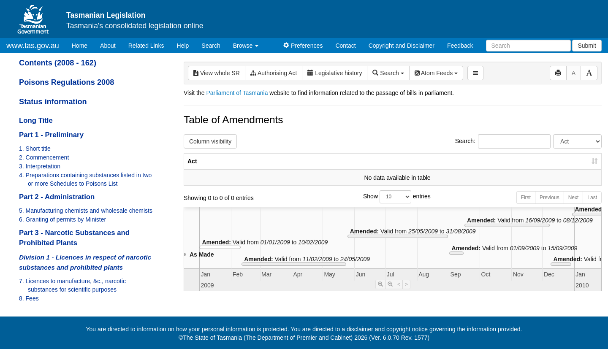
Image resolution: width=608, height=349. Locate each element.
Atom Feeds (436, 73)
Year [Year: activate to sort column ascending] (499, 169)
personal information (228, 329)
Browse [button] (246, 45)
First (526, 206)
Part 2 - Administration (57, 197)
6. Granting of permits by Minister (62, 219)
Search (210, 45)
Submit (587, 45)
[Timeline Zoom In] (380, 293)
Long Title (36, 120)
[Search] (528, 45)
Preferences (303, 45)
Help (183, 45)
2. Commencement (44, 157)
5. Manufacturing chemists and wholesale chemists (85, 210)
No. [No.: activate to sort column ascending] (460, 169)
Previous (549, 206)
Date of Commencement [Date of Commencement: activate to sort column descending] (557, 165)
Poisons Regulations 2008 (66, 82)
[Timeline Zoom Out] (390, 293)
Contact (345, 45)
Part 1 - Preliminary (51, 135)
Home (83, 45)
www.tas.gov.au (32, 45)
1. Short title (35, 148)
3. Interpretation (39, 166)
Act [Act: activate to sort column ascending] (192, 169)
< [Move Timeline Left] (398, 293)
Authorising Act (273, 73)
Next (573, 206)
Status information (53, 101)
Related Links (146, 45)
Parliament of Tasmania (237, 92)
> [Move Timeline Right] (406, 293)
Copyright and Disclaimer (401, 45)
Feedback (460, 45)
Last (592, 206)
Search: (503, 141)
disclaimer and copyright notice (387, 329)
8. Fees (29, 298)
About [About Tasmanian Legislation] (108, 45)
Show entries (392, 205)
